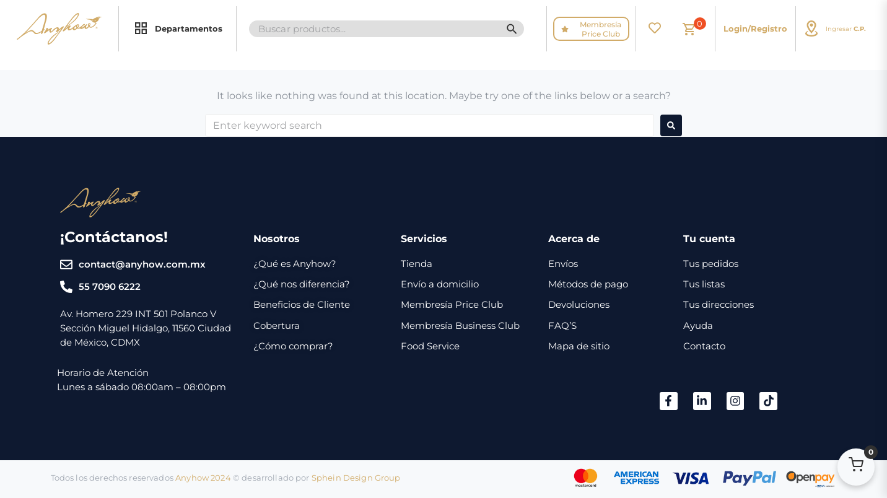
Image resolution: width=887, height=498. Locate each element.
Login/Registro (755, 28)
